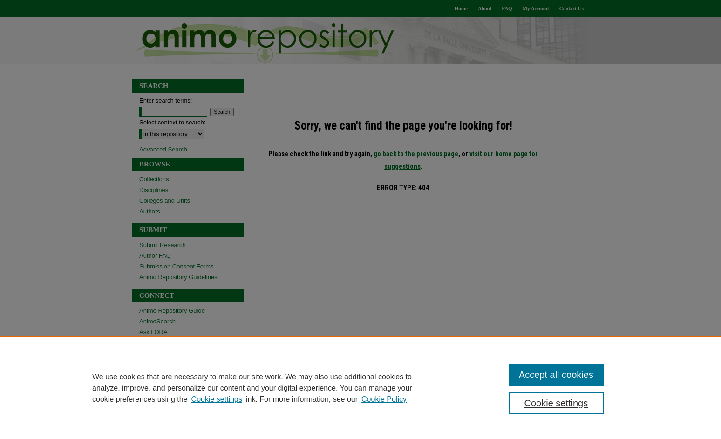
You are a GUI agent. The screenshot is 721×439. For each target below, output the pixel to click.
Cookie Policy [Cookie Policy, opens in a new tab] (384, 399)
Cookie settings (216, 399)
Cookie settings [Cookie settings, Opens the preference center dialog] (556, 403)
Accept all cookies (556, 375)
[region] (360, 387)
